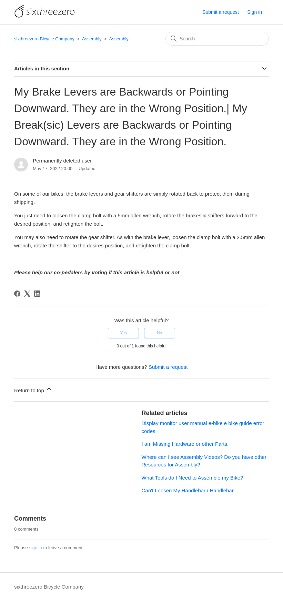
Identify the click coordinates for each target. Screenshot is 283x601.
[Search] (217, 39)
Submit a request (220, 12)
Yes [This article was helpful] (123, 333)
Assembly (91, 38)
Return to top (33, 389)
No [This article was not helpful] (159, 333)
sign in (35, 547)
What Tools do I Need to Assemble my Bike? (192, 478)
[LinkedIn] (37, 293)
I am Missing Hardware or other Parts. (185, 444)
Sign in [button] (254, 12)
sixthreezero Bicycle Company (44, 38)
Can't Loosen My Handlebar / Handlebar (188, 490)
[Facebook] (17, 293)
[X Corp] (27, 293)
